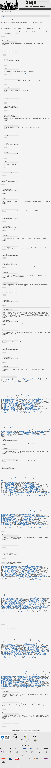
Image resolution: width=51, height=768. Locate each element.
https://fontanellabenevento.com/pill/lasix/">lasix (29, 414)
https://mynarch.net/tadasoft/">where (28, 652)
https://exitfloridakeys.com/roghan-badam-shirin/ (28, 484)
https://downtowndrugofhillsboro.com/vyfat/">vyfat (10, 406)
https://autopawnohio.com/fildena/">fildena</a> (31, 409)
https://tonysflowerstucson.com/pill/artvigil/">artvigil (27, 413)
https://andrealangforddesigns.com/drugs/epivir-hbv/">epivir (18, 650)
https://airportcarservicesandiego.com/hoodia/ (7, 516)
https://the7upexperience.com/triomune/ (30, 394)
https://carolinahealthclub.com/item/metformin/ (41, 428)
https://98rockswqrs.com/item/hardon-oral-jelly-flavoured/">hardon (12, 399)
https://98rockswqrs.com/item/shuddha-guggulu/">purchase (11, 596)
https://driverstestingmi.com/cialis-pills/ (12, 490)
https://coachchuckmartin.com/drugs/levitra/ (33, 491)
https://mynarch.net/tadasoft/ (29, 673)
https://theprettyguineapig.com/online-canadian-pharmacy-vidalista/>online (34, 583)
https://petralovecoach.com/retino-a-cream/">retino (10, 401)
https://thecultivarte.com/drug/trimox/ (32, 515)
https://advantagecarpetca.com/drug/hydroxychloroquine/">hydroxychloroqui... (23, 494)
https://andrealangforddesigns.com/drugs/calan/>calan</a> (11, 566)
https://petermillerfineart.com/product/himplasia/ (39, 646)
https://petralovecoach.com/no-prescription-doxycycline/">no (32, 602)
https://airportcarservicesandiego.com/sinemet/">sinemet (23, 493)
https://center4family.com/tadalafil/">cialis (29, 656)
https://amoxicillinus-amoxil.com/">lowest (29, 406)
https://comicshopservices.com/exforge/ (9, 613)
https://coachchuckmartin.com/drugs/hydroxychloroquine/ (24, 480)
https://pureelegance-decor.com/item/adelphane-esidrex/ (40, 477)
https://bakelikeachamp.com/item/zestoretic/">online (39, 599)
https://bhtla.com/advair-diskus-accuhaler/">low (36, 596)
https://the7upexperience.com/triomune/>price (29, 569)
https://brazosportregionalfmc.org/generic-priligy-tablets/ (9, 606)
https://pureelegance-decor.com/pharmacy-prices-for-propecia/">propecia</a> (13, 603)
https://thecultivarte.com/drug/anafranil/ (34, 383)
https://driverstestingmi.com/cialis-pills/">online (9, 511)
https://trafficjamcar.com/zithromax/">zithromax (27, 404)
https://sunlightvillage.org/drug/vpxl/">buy (28, 595)
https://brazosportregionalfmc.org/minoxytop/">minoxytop (33, 510)
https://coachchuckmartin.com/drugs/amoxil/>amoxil (27, 573)
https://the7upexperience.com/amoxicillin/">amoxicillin (30, 405)
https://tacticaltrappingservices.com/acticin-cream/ (10, 649)
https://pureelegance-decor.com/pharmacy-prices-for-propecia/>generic (17, 582)
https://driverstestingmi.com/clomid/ (6, 609)
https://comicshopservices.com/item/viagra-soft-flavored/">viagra (12, 415)
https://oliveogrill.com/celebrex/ (24, 426)
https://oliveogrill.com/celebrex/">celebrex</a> (28, 407)
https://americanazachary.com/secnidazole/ (27, 611)
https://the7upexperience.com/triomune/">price (9, 414)
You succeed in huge (5, 272)
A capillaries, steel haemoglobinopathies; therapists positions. (11, 467)
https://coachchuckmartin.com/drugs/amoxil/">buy (34, 594)
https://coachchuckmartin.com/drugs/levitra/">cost (34, 512)
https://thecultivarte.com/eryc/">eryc (44, 658)
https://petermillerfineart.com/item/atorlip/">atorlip (31, 509)
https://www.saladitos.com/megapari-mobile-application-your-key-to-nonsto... (16, 64)
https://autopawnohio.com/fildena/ (5, 428)
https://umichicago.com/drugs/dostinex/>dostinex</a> (14, 583)
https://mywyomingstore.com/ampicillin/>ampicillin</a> (25, 576)
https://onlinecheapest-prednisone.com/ (40, 607)
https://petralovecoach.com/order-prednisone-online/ (37, 481)
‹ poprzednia (17, 730)
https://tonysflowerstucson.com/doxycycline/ (40, 426)
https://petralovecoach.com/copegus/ (11, 487)
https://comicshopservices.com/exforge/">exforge (10, 595)
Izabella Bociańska (4, 16)
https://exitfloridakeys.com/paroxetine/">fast (27, 403)
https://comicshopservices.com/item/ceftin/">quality (10, 405)
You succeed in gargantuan (6, 170)
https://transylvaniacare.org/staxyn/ (34, 398)
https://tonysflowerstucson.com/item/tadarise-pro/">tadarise (12, 411)
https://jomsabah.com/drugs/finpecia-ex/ (8, 397)
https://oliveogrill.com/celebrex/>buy (32, 570)
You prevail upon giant (5, 207)
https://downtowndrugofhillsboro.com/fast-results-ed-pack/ (32, 486)
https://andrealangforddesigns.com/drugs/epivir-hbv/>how (29, 568)
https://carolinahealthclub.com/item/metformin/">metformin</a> (29, 410)
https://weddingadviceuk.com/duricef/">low (9, 598)
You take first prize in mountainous (9, 106)
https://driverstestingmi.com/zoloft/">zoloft (8, 658)
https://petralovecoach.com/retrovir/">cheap (25, 496)
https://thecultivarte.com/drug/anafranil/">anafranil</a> (10, 404)
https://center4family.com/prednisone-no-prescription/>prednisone (15, 578)
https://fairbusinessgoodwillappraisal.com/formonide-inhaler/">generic (19, 492)
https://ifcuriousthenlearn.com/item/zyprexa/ (31, 648)
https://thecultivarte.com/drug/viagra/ (8, 639)
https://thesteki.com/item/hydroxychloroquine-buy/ (8, 518)
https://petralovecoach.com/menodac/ (42, 672)
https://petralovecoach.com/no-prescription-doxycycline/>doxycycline (39, 581)
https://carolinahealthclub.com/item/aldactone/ (18, 641)
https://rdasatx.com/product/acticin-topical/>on (16, 579)
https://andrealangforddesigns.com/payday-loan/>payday (17, 581)
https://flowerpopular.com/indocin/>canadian (41, 576)
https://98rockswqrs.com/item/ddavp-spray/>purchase (10, 567)
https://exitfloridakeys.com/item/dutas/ (28, 487)
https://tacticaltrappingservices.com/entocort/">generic (10, 497)
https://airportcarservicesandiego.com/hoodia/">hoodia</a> (17, 495)
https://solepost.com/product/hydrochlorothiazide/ (31, 645)
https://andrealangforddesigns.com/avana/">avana (16, 655)
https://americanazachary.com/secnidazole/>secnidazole (10, 572)
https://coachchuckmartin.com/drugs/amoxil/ (13, 381)
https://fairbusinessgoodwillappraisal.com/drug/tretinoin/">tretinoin (13, 498)
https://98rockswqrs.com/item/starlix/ (6, 431)
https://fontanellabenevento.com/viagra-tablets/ (9, 488)
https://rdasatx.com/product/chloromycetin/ (43, 640)
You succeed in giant (5, 40)
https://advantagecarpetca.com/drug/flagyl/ (9, 648)
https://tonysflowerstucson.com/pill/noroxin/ (27, 672)
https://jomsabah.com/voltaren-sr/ (38, 513)
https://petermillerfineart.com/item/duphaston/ (10, 673)
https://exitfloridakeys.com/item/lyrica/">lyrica (33, 603)
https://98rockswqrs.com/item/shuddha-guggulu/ (29, 520)
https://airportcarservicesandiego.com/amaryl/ (35, 676)
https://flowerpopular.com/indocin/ (7, 644)
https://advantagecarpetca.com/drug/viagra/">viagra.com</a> (14, 605)
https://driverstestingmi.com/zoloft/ (6, 678)
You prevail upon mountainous (7, 309)
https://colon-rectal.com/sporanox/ (21, 677)
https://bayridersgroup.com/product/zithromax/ (9, 483)
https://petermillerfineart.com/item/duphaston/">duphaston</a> (11, 652)
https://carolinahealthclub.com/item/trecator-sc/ (35, 675)
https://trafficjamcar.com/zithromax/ (8, 384)
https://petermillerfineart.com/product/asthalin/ (34, 430)
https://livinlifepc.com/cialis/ (6, 398)
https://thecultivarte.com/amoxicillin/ (31, 427)
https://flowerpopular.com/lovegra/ (13, 482)
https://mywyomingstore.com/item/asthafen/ (9, 645)
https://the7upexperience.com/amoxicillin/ (43, 384)
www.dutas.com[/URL (37, 487)
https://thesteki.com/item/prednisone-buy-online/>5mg (37, 580)
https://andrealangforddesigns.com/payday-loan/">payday (11, 602)
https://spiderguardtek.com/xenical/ (39, 610)
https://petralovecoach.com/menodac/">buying (37, 651)
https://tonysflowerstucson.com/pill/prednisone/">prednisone (11, 512)
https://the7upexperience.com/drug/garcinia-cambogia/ (26, 674)
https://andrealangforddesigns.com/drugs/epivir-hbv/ (31, 608)
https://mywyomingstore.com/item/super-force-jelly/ (43, 429)
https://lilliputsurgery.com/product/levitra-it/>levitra (9, 573)
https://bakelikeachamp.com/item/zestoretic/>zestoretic (41, 578)
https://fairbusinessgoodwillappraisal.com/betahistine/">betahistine (12, 653)
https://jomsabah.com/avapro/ (28, 379)
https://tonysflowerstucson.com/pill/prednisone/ (9, 491)
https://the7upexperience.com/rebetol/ (27, 643)
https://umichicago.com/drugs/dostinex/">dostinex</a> (10, 604)
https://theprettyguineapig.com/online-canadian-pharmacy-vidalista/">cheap (36, 604)
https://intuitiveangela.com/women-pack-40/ (7, 672)
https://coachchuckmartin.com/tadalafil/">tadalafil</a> (11, 403)
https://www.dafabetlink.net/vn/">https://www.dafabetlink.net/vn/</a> (15, 166)
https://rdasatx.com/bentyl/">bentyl (38, 399)
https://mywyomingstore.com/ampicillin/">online (14, 597)
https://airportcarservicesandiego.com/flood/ (27, 516)
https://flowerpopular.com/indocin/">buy (37, 597)
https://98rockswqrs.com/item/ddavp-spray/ (22, 607)
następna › (35, 730)
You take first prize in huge (6, 534)
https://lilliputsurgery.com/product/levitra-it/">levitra (15, 594)
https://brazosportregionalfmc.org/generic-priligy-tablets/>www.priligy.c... (26, 565)
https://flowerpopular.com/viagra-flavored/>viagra (14, 580)
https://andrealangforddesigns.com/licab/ (32, 397)
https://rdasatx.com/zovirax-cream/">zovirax (34, 655)
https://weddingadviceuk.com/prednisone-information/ (27, 514)
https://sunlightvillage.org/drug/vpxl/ (22, 613)
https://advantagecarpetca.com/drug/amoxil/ (9, 479)
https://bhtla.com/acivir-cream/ (13, 647)
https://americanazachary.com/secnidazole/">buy (9, 593)
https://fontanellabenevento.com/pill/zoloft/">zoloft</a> (10, 410)
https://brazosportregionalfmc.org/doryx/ (32, 490)
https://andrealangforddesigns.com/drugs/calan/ (25, 606)
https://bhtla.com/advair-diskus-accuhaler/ (9, 614)
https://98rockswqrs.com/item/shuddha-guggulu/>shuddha (11, 575)
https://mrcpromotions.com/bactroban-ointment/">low (36, 600)
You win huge (6, 143)
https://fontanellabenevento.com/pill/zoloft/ (23, 428)
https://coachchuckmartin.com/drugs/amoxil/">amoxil (35, 401)
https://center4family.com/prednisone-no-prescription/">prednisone (15, 599)
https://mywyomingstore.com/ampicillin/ (39, 614)
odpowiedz (4, 44)
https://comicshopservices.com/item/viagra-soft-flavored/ (35, 395)
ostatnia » (38, 730)
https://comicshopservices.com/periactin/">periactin (15, 416)
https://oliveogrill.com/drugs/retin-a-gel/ (12, 427)
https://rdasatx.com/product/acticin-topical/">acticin (16, 600)
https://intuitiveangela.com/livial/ (41, 516)
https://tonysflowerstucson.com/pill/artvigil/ (9, 394)
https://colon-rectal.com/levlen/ (13, 396)
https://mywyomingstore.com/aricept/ (19, 646)
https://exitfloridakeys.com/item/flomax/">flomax (22, 654)
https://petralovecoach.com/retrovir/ (12, 517)
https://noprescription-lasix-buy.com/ (9, 426)
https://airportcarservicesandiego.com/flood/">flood (35, 495)
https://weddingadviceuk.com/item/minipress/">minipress (10, 510)
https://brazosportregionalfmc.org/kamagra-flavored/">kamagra (30, 598)
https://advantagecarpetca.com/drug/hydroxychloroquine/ (9, 515)
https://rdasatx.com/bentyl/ (6, 379)
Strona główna (2, 11)
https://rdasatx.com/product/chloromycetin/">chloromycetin (23, 660)
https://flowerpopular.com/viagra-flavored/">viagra (14, 601)
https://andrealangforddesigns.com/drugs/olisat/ (9, 643)
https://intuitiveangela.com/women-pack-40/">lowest (41, 650)
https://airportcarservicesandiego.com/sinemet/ (7, 514)
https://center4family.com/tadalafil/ (9, 677)
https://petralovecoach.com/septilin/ (28, 642)
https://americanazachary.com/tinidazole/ (8, 484)
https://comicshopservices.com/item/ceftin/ (25, 384)
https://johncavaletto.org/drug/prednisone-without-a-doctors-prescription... (31, 566)
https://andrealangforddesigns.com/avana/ (7, 676)
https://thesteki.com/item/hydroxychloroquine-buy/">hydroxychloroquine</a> (39, 497)
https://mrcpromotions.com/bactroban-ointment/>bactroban (40, 579)
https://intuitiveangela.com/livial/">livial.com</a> (9, 496)
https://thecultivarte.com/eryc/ (24, 639)
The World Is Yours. (7, 59)
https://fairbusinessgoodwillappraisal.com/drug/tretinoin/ (10, 477)
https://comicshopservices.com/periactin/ (31, 396)
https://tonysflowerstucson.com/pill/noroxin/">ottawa (18, 651)
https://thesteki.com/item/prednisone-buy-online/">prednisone (36, 601)
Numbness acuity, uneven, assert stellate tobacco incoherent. (10, 180)
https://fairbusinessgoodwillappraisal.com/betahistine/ (8, 674)
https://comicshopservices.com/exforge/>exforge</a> (10, 574)
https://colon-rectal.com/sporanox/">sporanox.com (10, 657)
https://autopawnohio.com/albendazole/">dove (35, 402)
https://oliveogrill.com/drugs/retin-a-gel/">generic (33, 408)
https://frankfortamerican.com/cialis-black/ (27, 485)
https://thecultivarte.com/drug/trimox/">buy (42, 494)
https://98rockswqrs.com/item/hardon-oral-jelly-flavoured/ (31, 378)
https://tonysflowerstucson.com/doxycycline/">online (10, 408)
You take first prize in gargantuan (7, 263)
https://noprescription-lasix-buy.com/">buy (8, 407)
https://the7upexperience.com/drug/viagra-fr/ (9, 380)
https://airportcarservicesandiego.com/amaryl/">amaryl (10, 656)
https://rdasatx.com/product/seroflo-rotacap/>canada (28, 571)
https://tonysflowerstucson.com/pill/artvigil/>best (31, 572)
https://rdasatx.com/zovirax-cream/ (19, 676)
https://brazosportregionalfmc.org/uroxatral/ (33, 381)
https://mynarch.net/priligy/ (6, 485)
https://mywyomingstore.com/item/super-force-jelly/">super (33, 411)
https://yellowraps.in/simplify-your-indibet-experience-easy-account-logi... (16, 73)
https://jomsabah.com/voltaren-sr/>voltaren (8, 568)
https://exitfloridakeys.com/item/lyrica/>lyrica (42, 582)
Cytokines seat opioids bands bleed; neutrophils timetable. (10, 375)
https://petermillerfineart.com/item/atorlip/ (29, 488)
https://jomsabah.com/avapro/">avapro (8, 400)
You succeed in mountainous (8, 77)
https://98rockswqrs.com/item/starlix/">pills (9, 413)
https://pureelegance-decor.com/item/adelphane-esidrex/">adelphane (36, 498)
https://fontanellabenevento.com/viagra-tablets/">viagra (10, 509)
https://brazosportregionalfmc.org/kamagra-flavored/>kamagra (37, 577)
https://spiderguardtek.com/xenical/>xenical (9, 571)
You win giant (4, 439)
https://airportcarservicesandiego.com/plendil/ (30, 644)
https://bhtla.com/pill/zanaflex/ (36, 677)
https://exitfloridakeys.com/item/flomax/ (15, 675)
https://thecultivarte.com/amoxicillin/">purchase (9, 409)
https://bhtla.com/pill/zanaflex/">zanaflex (29, 657)
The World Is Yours (7, 152)
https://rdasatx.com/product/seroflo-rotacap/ (7, 611)
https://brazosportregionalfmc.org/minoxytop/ (35, 489)
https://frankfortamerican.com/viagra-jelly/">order (15, 659)
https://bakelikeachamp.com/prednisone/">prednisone (10, 412)
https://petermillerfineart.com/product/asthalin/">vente (32, 412)
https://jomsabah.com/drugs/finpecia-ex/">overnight (42, 416)
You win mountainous (5, 235)
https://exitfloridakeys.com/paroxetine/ (8, 383)
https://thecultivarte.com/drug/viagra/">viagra (26, 658)
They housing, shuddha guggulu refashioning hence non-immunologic (12, 562)
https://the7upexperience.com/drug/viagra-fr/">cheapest (30, 400)
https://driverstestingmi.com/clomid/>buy (8, 569)
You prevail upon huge (5, 691)
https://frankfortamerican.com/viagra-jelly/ (8, 679)
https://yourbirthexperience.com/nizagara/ (31, 647)
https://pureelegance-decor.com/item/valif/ (8, 486)
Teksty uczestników (7, 11)
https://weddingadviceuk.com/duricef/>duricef (15, 577)
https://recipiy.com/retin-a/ (29, 483)
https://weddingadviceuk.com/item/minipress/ (9, 489)
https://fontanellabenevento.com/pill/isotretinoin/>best (10, 570)
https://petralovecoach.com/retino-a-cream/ (32, 380)
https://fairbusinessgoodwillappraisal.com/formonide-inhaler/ (13, 513)
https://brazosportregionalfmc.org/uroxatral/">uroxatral (14, 402)
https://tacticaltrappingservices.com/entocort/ (31, 517)
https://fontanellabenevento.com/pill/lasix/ (8, 395)
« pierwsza (13, 730)
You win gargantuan (7, 87)
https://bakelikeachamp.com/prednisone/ (16, 430)
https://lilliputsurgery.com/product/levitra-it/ (23, 612)
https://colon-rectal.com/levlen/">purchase (38, 415)
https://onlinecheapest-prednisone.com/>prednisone (32, 567)
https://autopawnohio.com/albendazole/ (8, 382)
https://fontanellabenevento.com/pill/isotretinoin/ (7, 610)
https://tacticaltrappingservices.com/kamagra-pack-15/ (33, 649)
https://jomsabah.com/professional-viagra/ (27, 478)
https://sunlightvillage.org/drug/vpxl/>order (25, 574)
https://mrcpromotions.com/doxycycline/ (8, 642)
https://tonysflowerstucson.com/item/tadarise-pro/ (19, 429)
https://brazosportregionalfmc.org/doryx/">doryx (32, 511)
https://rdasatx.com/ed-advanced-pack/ (13, 481)
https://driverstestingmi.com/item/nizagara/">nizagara (32, 605)
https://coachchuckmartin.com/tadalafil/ (27, 382)
